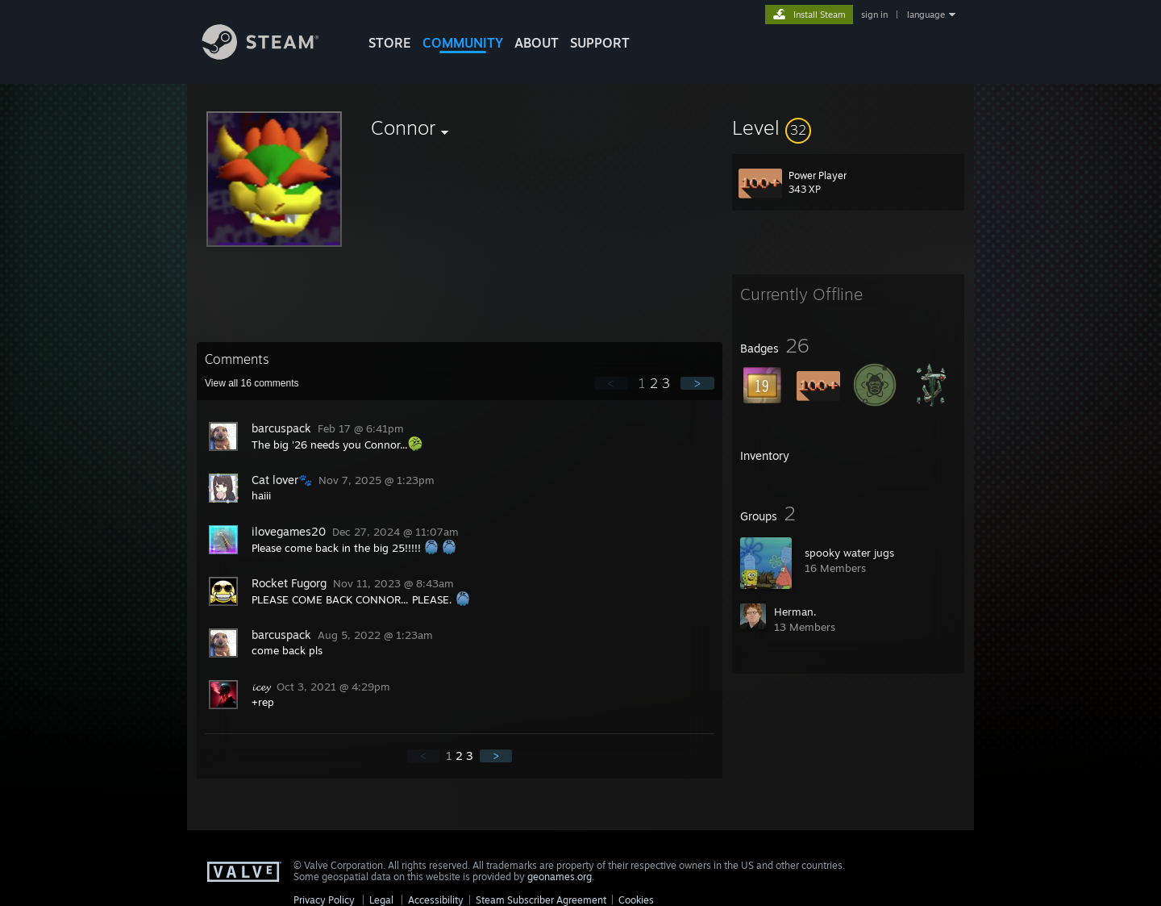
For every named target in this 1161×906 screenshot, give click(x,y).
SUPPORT (600, 43)
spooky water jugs (849, 552)
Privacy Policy (324, 900)
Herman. (795, 611)
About (536, 43)
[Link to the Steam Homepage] (272, 55)
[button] (848, 127)
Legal (381, 900)
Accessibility (436, 900)
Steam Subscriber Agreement (541, 900)
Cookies (636, 900)
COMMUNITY (462, 43)
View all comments (252, 383)
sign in (874, 14)
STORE (389, 43)
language (926, 14)
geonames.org (559, 877)
